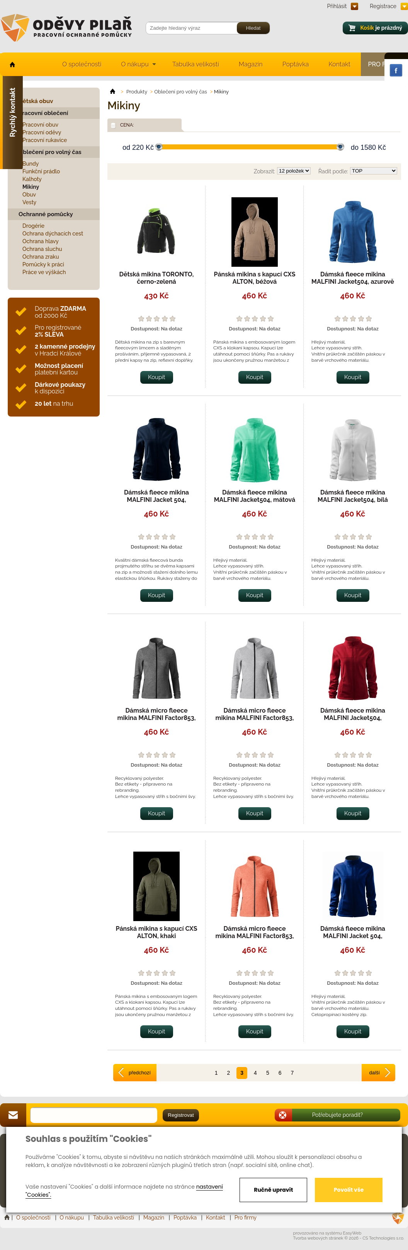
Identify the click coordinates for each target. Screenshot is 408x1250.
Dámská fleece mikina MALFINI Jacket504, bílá (353, 496)
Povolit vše (349, 1190)
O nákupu (135, 64)
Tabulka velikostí (195, 64)
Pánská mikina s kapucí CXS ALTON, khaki (156, 932)
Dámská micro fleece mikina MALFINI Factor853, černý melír (156, 718)
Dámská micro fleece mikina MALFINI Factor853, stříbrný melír (255, 718)
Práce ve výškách (44, 272)
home (12, 64)
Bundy (30, 164)
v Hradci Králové (65, 350)
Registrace (383, 6)
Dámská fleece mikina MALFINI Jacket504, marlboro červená (352, 718)
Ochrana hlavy (40, 241)
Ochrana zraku (40, 257)
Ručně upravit (273, 1190)
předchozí (140, 1073)
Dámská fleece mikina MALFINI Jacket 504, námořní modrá (156, 500)
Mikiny (30, 187)
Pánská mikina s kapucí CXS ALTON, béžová (255, 278)
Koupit (156, 377)
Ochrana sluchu (42, 249)
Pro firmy (246, 1217)
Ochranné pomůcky (46, 214)
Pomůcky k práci (43, 264)
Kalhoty (32, 179)
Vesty (29, 202)
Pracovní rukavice (44, 140)
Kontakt (339, 64)
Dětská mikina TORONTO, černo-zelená (156, 278)
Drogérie (33, 226)
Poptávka (295, 64)
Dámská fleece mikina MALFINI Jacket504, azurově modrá (352, 282)
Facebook (396, 70)
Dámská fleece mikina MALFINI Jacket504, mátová (255, 496)
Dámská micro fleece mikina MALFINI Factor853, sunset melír (255, 936)
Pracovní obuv (40, 125)
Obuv (29, 194)
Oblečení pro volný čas (50, 152)
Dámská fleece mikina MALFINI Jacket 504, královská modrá (352, 936)
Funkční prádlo (41, 171)
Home (8, 1217)
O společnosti (81, 64)
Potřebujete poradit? (337, 1115)
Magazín (251, 64)
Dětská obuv (36, 101)
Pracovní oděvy (41, 132)
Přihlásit (337, 6)
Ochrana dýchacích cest (52, 233)
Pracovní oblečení (43, 113)
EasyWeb (352, 1233)
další (374, 1073)
